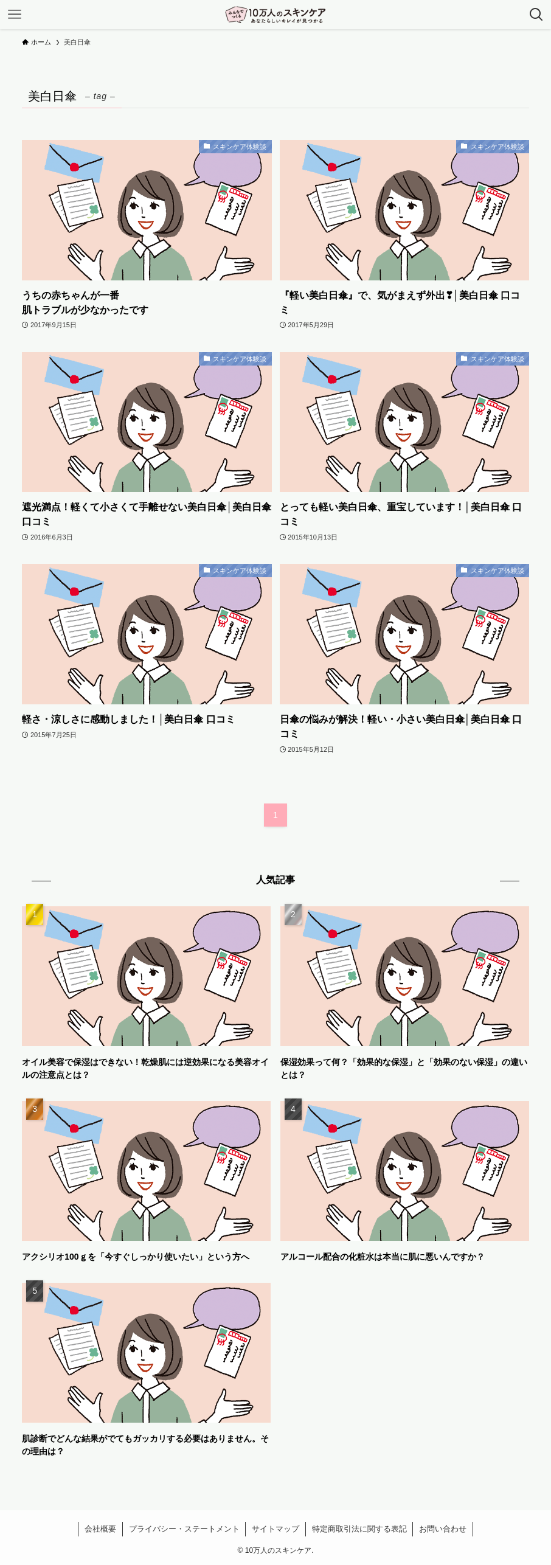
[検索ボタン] (536, 14)
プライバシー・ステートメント (184, 1528)
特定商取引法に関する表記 (359, 1528)
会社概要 (100, 1528)
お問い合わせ (442, 1528)
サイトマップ (275, 1528)
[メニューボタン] (14, 14)
